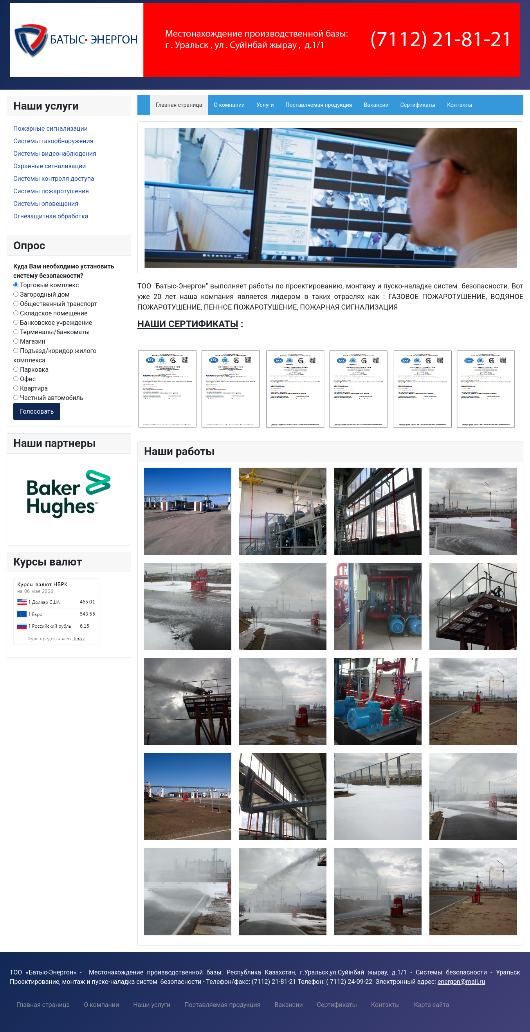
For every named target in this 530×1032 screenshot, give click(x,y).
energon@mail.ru (461, 981)
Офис (24, 379)
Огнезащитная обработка (50, 216)
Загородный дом (41, 294)
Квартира (30, 388)
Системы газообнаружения (53, 141)
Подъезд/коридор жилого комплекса (54, 355)
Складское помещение (50, 313)
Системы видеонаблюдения (54, 153)
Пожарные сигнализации (50, 128)
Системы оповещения (45, 203)
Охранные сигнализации (49, 166)
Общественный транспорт (55, 304)
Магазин (29, 341)
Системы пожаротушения (51, 191)
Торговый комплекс (46, 285)
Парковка (31, 369)
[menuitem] (43, 1004)
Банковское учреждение (52, 322)
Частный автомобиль (48, 398)
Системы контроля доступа (53, 178)
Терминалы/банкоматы (51, 332)
